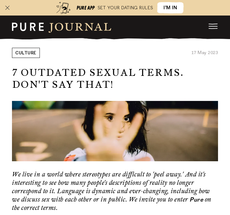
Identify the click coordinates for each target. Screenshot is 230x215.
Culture (26, 53)
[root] (61, 27)
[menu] (213, 26)
